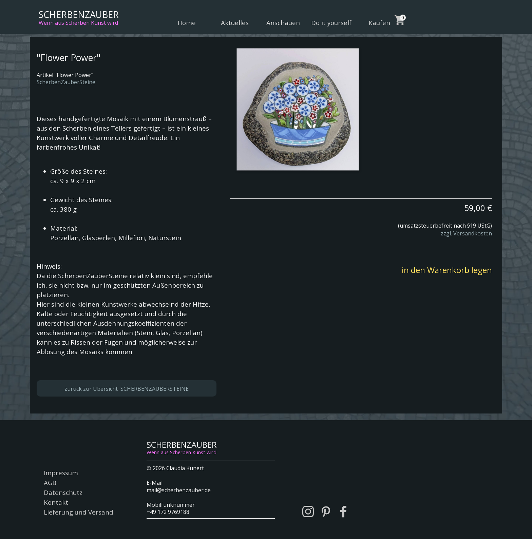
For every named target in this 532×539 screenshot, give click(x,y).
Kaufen (379, 22)
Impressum (61, 472)
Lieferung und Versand (78, 512)
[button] (297, 109)
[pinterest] (325, 511)
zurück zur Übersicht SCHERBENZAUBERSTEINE (126, 388)
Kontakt (56, 502)
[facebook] (343, 511)
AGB (50, 482)
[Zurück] (231, 109)
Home (186, 22)
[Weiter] (495, 109)
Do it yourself (331, 22)
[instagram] (308, 511)
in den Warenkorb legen (447, 269)
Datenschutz (63, 492)
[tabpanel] (361, 217)
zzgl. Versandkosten (466, 233)
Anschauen (283, 22)
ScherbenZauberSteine (66, 82)
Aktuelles (235, 22)
